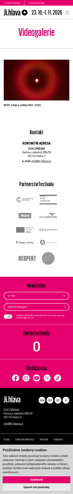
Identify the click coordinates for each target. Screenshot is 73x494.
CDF (50, 400)
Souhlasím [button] (36, 479)
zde (32, 318)
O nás (7, 439)
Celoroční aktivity (24, 439)
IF (66, 400)
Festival (44, 439)
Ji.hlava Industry (37, 3)
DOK (42, 400)
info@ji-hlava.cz (41, 161)
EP (57, 400)
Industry (58, 439)
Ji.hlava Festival (12, 3)
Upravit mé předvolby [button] (36, 487)
